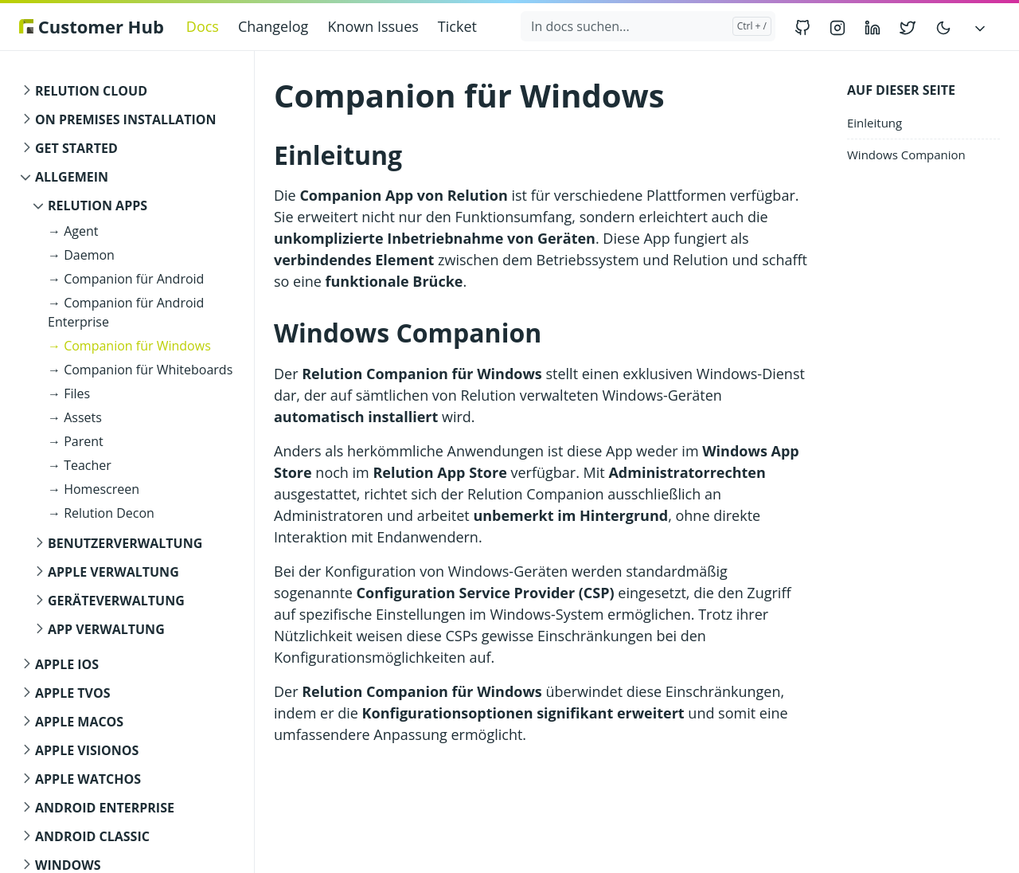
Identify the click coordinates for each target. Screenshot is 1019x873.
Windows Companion (906, 154)
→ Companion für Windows (129, 345)
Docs (202, 26)
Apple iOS (67, 664)
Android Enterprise (104, 807)
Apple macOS (79, 721)
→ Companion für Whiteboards (140, 369)
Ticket (457, 26)
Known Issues (372, 26)
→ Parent (75, 441)
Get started (76, 148)
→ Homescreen (93, 489)
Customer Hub (91, 26)
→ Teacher (79, 465)
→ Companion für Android (126, 279)
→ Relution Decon (101, 513)
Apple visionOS (87, 750)
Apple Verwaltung (113, 572)
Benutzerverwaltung (125, 543)
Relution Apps (97, 205)
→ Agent (73, 231)
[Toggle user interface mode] (943, 27)
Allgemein (71, 177)
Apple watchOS (88, 779)
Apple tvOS (73, 693)
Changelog (273, 26)
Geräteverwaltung (116, 600)
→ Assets (75, 417)
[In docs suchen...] (648, 26)
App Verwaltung (106, 629)
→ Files (69, 393)
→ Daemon (81, 255)
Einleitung (874, 123)
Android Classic (92, 836)
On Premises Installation (125, 119)
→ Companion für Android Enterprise (126, 312)
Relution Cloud (91, 91)
